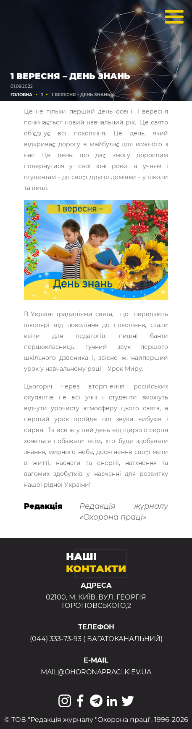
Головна (21, 95)
